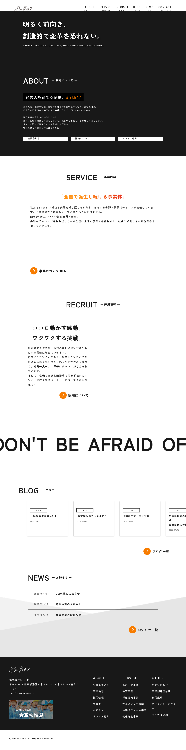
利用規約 (157, 697)
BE (72, 443)
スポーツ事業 (130, 685)
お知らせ (98, 710)
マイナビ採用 (160, 714)
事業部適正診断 (161, 691)
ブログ (97, 704)
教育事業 (127, 691)
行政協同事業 (130, 697)
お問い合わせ (160, 685)
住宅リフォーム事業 (134, 710)
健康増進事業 (130, 716)
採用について (78, 395)
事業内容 (98, 691)
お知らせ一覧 (148, 629)
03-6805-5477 (25, 693)
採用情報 (98, 697)
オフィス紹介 (101, 716)
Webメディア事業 (133, 704)
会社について (101, 685)
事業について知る (52, 271)
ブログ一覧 (160, 551)
